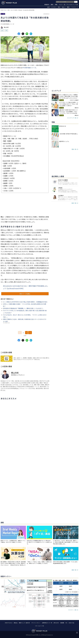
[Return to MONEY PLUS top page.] (9, 3)
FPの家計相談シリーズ (29, 68)
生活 (48, 7)
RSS (66, 622)
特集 (56, 4)
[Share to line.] (27, 34)
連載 (52, 4)
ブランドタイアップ (72, 4)
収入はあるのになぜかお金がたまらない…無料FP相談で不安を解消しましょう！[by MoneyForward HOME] (25, 287)
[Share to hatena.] (31, 34)
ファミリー (74, 7)
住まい (64, 7)
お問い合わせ (56, 622)
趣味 (68, 7)
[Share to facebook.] (19, 34)
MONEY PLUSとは (8, 622)
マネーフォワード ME (39, 626)
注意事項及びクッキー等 (47, 622)
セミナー (62, 4)
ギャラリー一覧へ (72, 610)
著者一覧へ (74, 203)
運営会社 (15, 622)
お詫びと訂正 (71, 622)
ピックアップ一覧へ (72, 117)
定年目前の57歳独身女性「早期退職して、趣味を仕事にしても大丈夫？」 (23, 308)
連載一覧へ (74, 570)
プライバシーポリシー (36, 622)
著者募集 (62, 622)
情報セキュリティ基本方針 (24, 622)
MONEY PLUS (3, 10)
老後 (59, 7)
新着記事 (47, 4)
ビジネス (54, 7)
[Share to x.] (23, 34)
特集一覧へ (74, 149)
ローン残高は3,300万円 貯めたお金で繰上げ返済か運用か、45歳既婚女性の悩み (25, 302)
